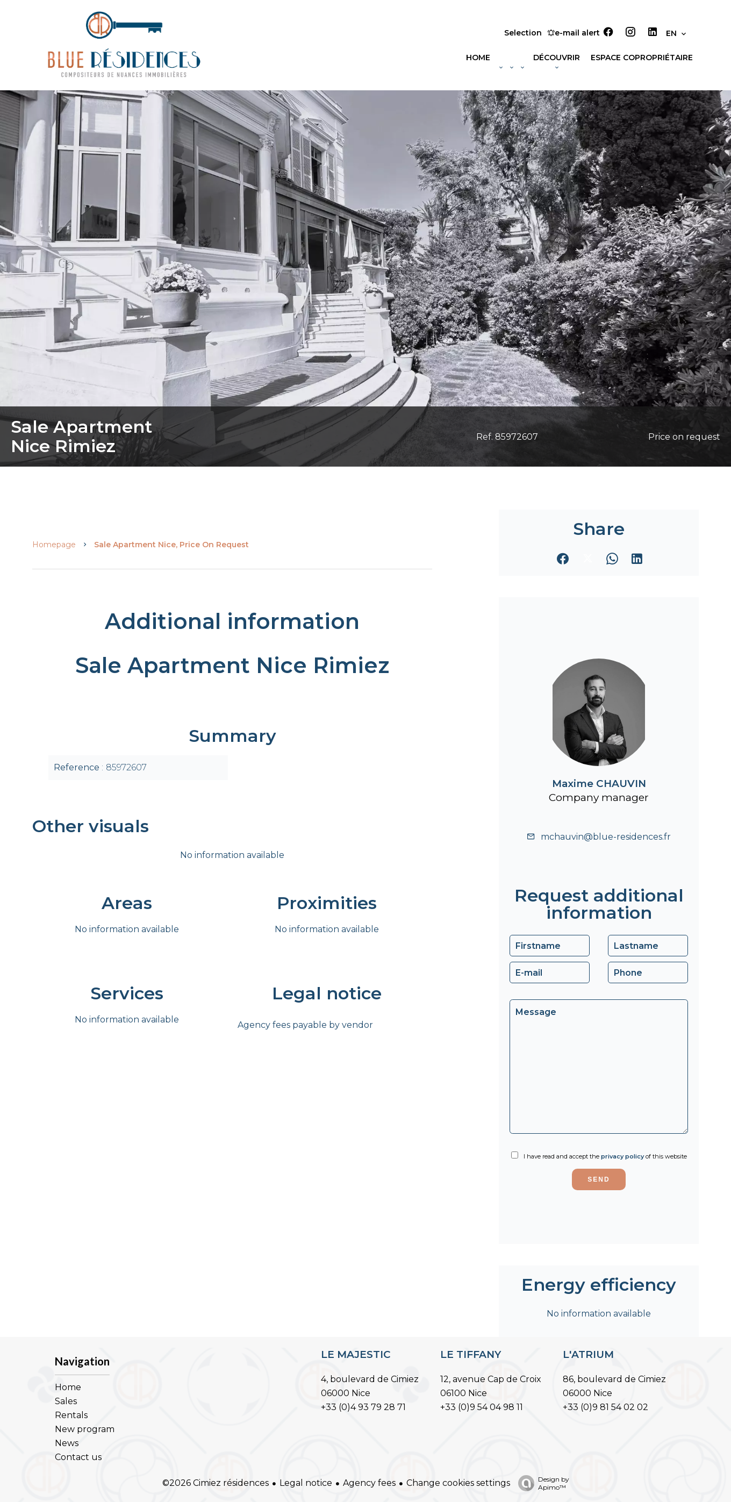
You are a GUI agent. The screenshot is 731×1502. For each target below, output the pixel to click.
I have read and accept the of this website (605, 1156)
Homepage (54, 544)
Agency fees (369, 1483)
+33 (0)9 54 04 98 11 (481, 1407)
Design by (541, 1483)
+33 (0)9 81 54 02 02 (605, 1407)
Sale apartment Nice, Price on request (171, 544)
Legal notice (306, 1483)
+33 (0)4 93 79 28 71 (363, 1407)
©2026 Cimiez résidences (215, 1483)
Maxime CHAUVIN (599, 783)
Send (598, 1179)
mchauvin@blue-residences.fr (606, 837)
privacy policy (622, 1156)
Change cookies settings (458, 1483)
